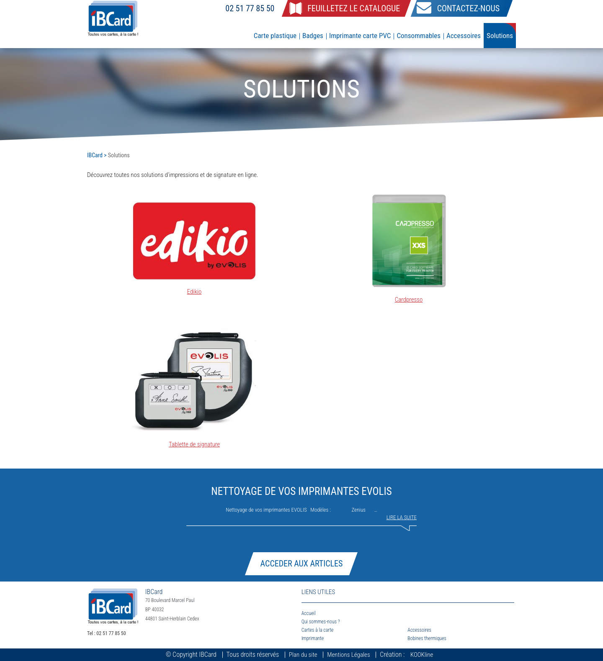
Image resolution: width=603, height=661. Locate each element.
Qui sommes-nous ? (321, 622)
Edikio (194, 291)
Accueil (309, 613)
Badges (312, 35)
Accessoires (463, 35)
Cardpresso (409, 299)
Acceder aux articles (301, 564)
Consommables (418, 35)
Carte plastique (275, 35)
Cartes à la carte (318, 630)
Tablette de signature (194, 444)
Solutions (500, 35)
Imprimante (313, 638)
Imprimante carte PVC (360, 35)
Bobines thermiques (426, 638)
